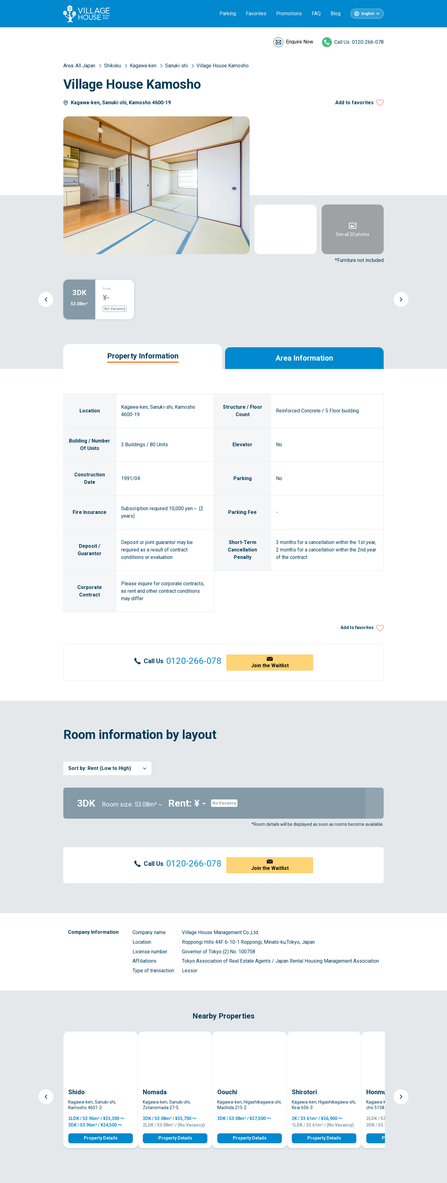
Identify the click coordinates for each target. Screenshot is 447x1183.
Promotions (289, 13)
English (367, 13)
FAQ (316, 13)
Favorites (256, 13)
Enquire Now (299, 42)
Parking (227, 13)
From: (107, 288)
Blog (336, 13)
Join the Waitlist (270, 665)
